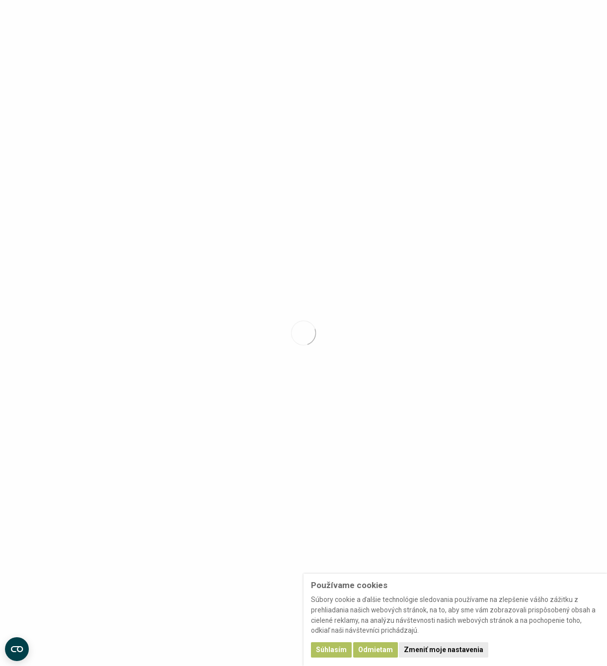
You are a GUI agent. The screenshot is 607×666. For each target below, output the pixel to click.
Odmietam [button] (375, 650)
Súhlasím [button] (331, 650)
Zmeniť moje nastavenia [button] (443, 650)
